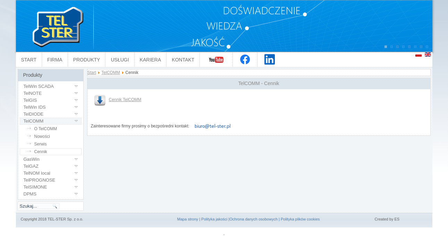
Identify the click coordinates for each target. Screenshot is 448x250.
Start (29, 59)
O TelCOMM (45, 128)
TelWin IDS (35, 107)
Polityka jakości (214, 219)
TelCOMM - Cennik (258, 83)
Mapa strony (187, 219)
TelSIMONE (35, 187)
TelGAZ (31, 166)
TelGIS (30, 100)
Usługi (120, 59)
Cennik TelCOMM (118, 99)
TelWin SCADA (39, 86)
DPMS (30, 194)
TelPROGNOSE (40, 180)
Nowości (42, 136)
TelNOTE (33, 93)
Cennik (40, 151)
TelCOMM (34, 121)
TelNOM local (37, 173)
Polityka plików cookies (300, 219)
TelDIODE (34, 114)
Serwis (40, 144)
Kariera (150, 59)
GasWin (32, 159)
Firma (54, 59)
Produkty (86, 59)
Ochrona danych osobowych (253, 219)
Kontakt (183, 59)
